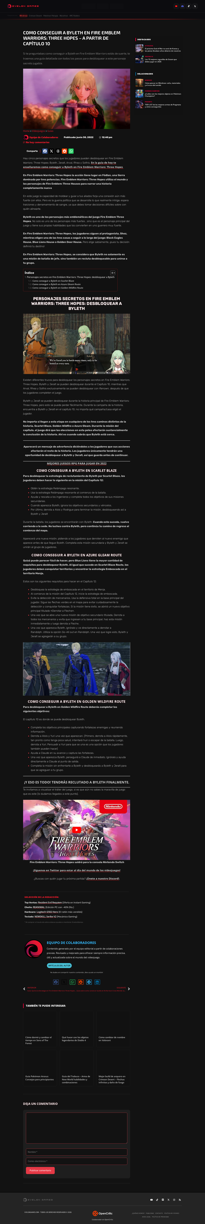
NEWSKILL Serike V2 (45, 916)
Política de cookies (171, 1213)
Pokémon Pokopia (51, 15)
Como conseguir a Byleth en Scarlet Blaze (53, 280)
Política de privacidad (160, 1217)
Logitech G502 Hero (47, 911)
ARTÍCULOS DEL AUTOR (59, 965)
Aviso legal (146, 1217)
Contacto (159, 1213)
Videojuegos (38, 131)
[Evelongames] (23, 6)
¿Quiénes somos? (138, 1213)
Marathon (64, 15)
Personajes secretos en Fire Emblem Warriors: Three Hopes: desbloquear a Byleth (71, 277)
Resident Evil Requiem (50, 902)
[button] (44, 151)
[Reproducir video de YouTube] (76, 830)
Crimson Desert (35, 15)
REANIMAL (39, 907)
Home (26, 131)
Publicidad (150, 1213)
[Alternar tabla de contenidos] (111, 272)
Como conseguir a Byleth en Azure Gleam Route (56, 284)
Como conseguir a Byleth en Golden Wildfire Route (57, 287)
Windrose (23, 15)
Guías (50, 131)
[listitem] (176, 6)
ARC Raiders (75, 15)
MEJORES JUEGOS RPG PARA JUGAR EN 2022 (76, 463)
